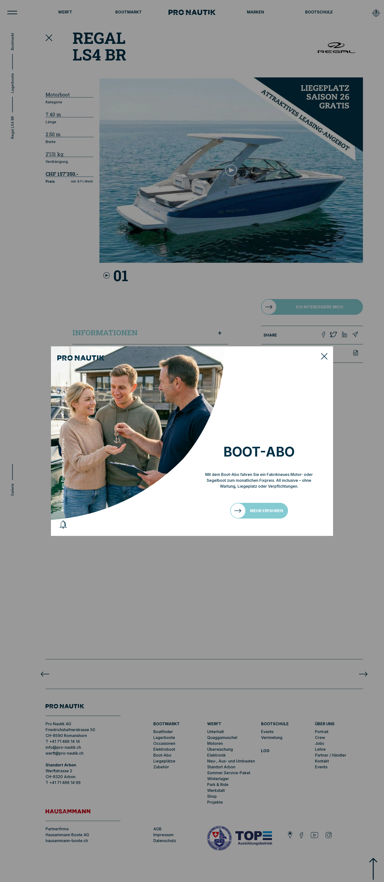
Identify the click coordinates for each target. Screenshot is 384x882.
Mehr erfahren (266, 510)
